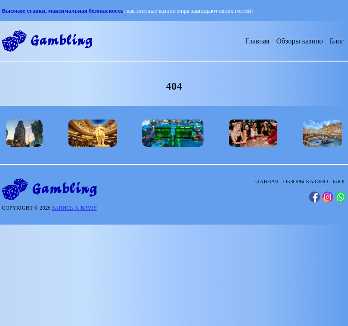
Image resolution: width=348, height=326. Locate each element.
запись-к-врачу (74, 208)
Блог (336, 41)
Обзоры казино (299, 41)
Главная (257, 41)
